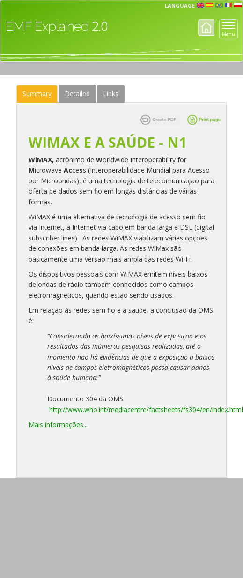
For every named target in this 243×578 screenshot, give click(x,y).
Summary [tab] (37, 93)
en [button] (200, 5)
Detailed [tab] (77, 93)
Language (180, 5)
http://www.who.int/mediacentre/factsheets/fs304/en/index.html (146, 409)
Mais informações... (59, 424)
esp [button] (210, 5)
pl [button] (238, 5)
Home (206, 27)
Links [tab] (110, 93)
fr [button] (228, 5)
